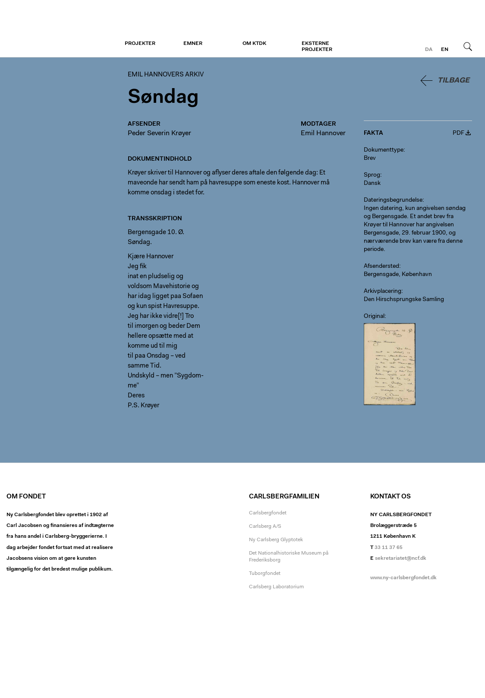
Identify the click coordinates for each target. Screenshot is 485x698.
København (417, 275)
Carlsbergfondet (268, 513)
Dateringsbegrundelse (393, 200)
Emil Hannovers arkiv (59, 28)
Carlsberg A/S (265, 526)
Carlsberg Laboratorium (276, 587)
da (428, 49)
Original (374, 317)
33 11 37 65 (389, 547)
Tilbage (453, 80)
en (444, 49)
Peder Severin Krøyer (159, 133)
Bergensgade (381, 275)
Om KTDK (254, 43)
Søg (468, 46)
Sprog (372, 175)
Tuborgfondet (264, 573)
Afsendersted (381, 266)
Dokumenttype (383, 150)
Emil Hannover (323, 133)
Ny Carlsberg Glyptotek (276, 540)
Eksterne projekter (317, 46)
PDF (458, 133)
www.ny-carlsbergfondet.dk (403, 578)
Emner (192, 43)
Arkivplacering (382, 292)
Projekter (140, 43)
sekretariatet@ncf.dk (400, 558)
